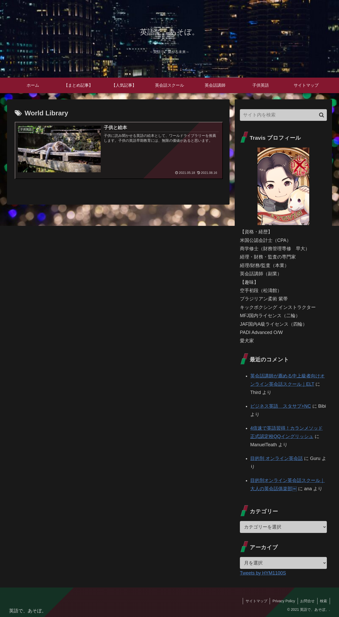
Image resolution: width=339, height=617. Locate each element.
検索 (323, 601)
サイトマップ (256, 601)
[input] (283, 115)
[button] (321, 115)
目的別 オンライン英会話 (276, 458)
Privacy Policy (283, 601)
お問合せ (307, 601)
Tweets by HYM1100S (263, 573)
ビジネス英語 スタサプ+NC (280, 406)
